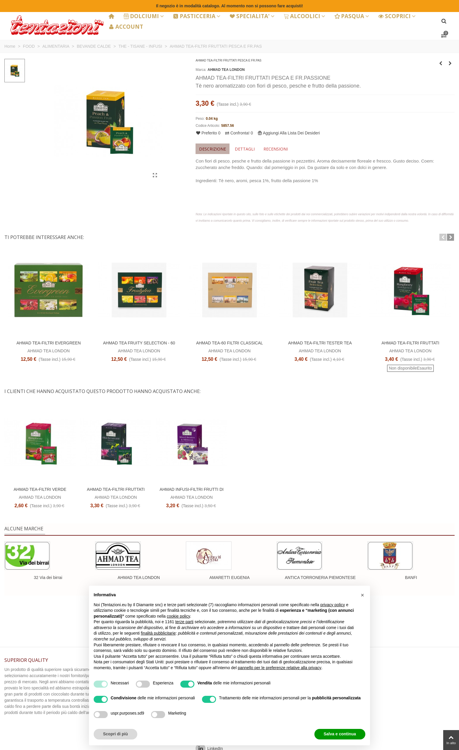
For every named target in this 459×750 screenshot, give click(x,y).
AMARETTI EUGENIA (229, 577)
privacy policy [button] (332, 604)
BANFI (411, 577)
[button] (442, 237)
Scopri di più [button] (115, 734)
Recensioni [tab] (275, 149)
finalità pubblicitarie (158, 633)
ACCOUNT (126, 26)
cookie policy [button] (178, 616)
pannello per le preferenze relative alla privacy (279, 667)
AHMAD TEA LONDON (226, 70)
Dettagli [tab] (245, 149)
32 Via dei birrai (48, 577)
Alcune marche (23, 528)
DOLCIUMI (141, 16)
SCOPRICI (394, 16)
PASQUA (349, 16)
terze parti (184, 621)
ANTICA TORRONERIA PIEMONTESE (320, 577)
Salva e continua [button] (340, 734)
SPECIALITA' (250, 16)
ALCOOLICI (302, 16)
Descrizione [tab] (212, 149)
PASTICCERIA (194, 16)
